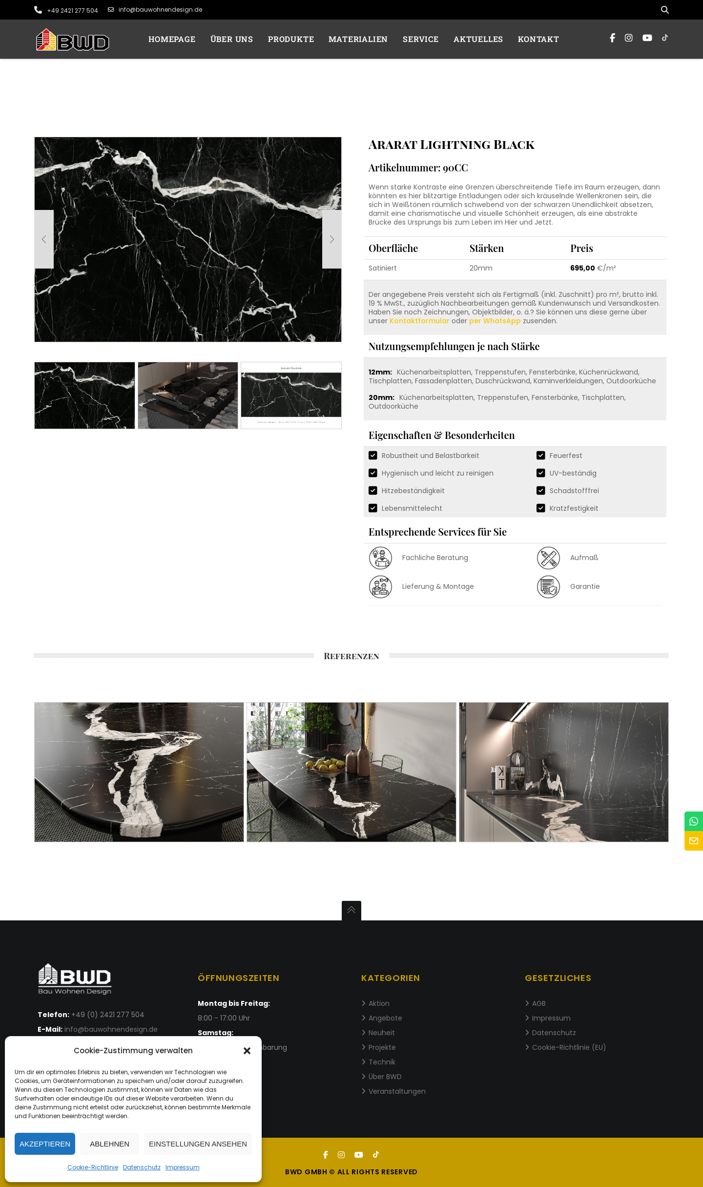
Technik (382, 1062)
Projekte (382, 1047)
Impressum (182, 1167)
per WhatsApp (495, 321)
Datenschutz (142, 1167)
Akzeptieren (45, 1144)
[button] (247, 1051)
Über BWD (385, 1077)
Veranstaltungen (397, 1091)
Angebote (385, 1018)
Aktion (379, 1003)
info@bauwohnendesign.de (155, 10)
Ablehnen (109, 1144)
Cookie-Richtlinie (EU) (569, 1047)
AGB (539, 1003)
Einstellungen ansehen (198, 1144)
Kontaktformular (420, 321)
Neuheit (382, 1033)
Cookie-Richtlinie (92, 1167)
